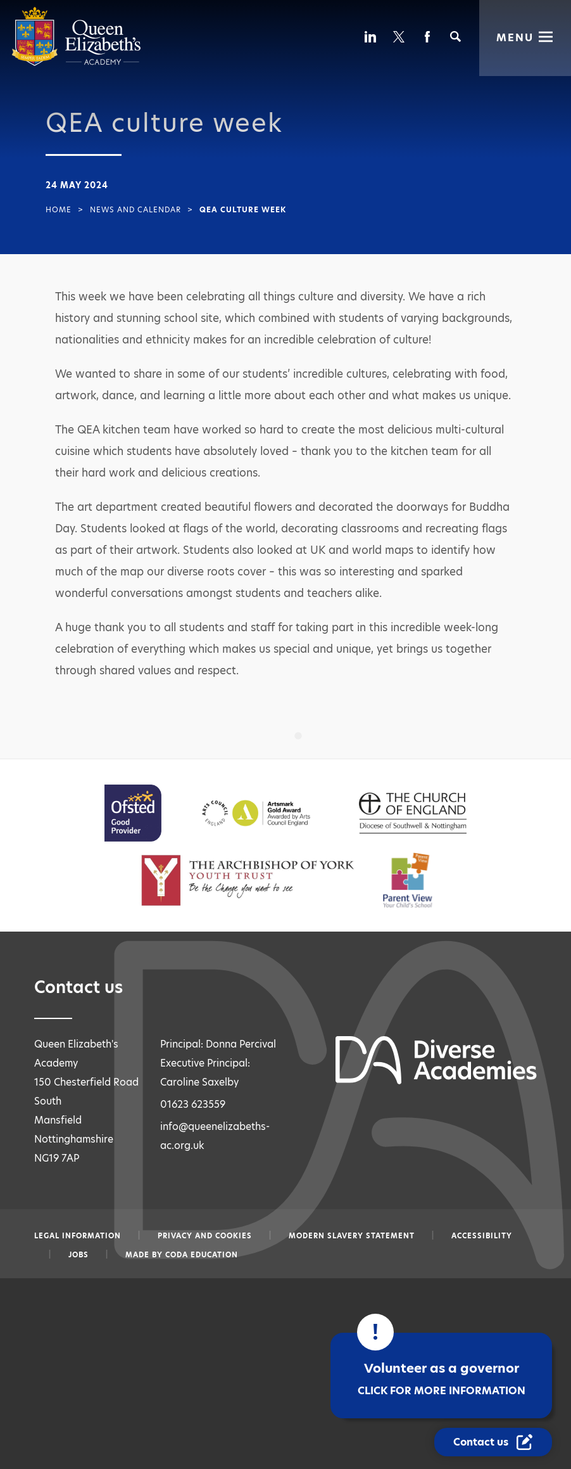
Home (59, 210)
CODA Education (201, 1255)
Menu (515, 37)
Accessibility (481, 1236)
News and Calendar (135, 210)
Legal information (77, 1236)
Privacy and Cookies (205, 1236)
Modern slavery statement (352, 1236)
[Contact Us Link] (494, 1442)
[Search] (455, 36)
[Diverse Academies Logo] (76, 63)
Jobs (78, 1255)
